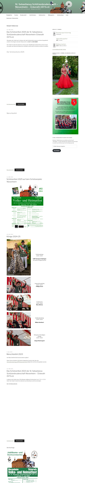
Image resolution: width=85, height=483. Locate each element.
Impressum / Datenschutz (12, 18)
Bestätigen (56, 150)
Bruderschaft (24, 15)
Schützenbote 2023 (10, 440)
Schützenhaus (60, 15)
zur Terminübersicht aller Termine (59, 49)
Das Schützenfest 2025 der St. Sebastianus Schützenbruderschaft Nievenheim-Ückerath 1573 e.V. (25, 34)
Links (67, 15)
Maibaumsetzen (61, 44)
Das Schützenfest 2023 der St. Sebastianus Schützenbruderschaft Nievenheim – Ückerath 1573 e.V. (26, 373)
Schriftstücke (33, 15)
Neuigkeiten (9, 15)
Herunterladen (21, 104)
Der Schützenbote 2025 (11, 104)
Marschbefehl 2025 (10, 169)
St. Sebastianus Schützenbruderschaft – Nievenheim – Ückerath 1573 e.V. (36, 5)
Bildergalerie (51, 15)
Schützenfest (42, 15)
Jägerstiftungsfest (61, 38)
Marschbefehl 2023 (15, 354)
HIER (18, 360)
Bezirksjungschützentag (63, 32)
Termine (16, 15)
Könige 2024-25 (13, 236)
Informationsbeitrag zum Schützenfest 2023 (17, 362)
